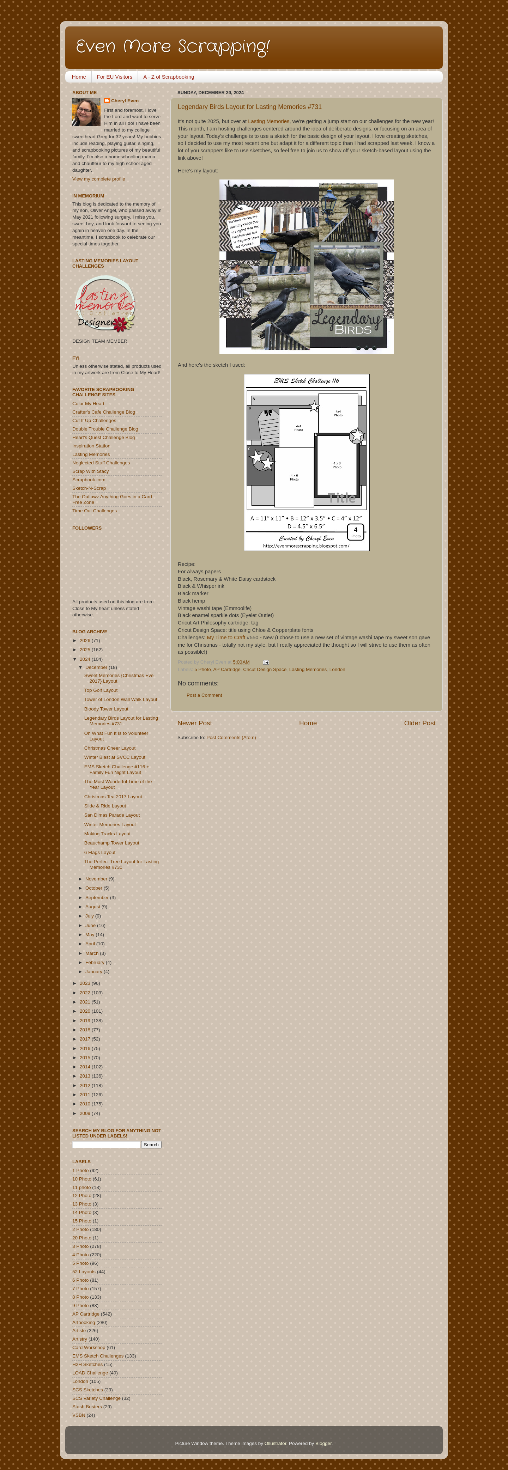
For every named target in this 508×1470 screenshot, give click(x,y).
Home (79, 77)
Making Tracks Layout (107, 833)
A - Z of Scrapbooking (168, 77)
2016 (86, 1048)
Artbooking (83, 1322)
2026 (86, 640)
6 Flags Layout (100, 852)
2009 (86, 1113)
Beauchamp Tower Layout (111, 843)
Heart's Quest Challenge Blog (103, 437)
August (93, 906)
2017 (86, 1039)
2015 (86, 1057)
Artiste (79, 1330)
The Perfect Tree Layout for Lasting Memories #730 (121, 864)
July (90, 916)
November (97, 879)
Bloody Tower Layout (106, 709)
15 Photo (81, 1221)
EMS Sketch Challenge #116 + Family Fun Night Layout (116, 769)
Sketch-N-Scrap (89, 488)
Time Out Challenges (94, 510)
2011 (86, 1094)
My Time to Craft (226, 637)
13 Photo (81, 1204)
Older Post (420, 723)
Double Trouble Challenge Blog (105, 429)
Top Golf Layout (101, 690)
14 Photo (81, 1212)
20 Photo (81, 1237)
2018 (86, 1029)
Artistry (79, 1339)
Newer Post (194, 723)
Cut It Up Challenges (94, 420)
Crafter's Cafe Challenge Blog (103, 412)
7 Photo (80, 1288)
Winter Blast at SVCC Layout (114, 757)
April (90, 943)
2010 (86, 1103)
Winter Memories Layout (110, 824)
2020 (86, 1011)
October (94, 888)
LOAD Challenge (90, 1373)
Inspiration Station (91, 446)
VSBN (78, 1415)
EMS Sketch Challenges (98, 1356)
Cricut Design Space (264, 669)
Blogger (323, 1443)
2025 (86, 649)
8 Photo (80, 1297)
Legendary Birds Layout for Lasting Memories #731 (250, 106)
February (95, 962)
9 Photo (80, 1305)
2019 (86, 1020)
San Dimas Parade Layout (112, 815)
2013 (86, 1076)
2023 (86, 983)
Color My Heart (88, 403)
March (92, 953)
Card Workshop (88, 1347)
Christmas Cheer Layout (110, 748)
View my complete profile (98, 179)
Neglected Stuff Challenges (101, 462)
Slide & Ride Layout (105, 806)
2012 (86, 1085)
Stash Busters (87, 1406)
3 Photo (80, 1246)
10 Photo (81, 1179)
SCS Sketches (87, 1389)
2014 (86, 1066)
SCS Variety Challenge (96, 1398)
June (91, 925)
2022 (86, 992)
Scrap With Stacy (90, 471)
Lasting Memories (268, 121)
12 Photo (81, 1195)
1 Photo (80, 1170)
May (90, 934)
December (97, 667)
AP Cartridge (227, 669)
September (97, 897)
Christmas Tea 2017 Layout (113, 796)
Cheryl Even (125, 100)
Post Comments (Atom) (231, 737)
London (337, 669)
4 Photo (80, 1254)
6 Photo (80, 1280)
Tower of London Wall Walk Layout (120, 699)
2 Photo (80, 1229)
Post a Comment (204, 695)
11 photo (81, 1187)
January (94, 971)
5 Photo (202, 669)
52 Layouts (84, 1271)
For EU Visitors (115, 77)
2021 (86, 1002)
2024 (86, 659)
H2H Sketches (87, 1364)
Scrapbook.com (88, 479)
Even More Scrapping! (173, 47)
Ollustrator (275, 1443)
